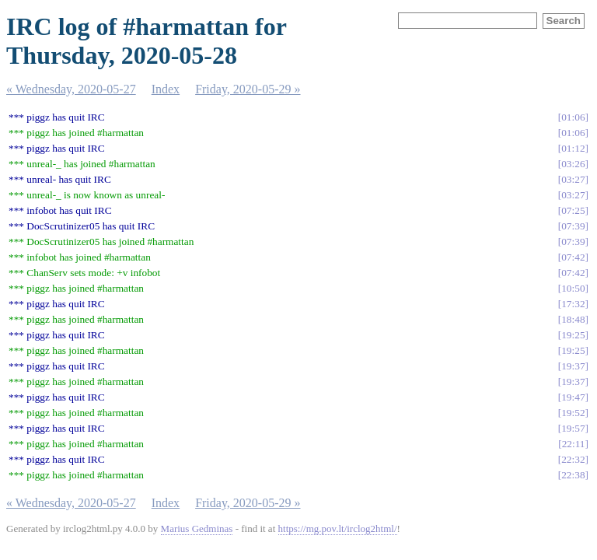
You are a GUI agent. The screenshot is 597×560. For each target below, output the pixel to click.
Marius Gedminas (197, 528)
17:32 (573, 304)
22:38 (573, 475)
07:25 (573, 210)
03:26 (573, 164)
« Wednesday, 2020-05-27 (71, 89)
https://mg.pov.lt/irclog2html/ (337, 528)
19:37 (573, 366)
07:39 (573, 226)
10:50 (573, 288)
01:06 (573, 117)
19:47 (573, 397)
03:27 (573, 179)
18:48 (573, 319)
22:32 (573, 459)
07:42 (573, 257)
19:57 (573, 428)
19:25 (573, 335)
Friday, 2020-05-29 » (247, 89)
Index (166, 89)
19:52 (573, 412)
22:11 (573, 444)
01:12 (573, 148)
